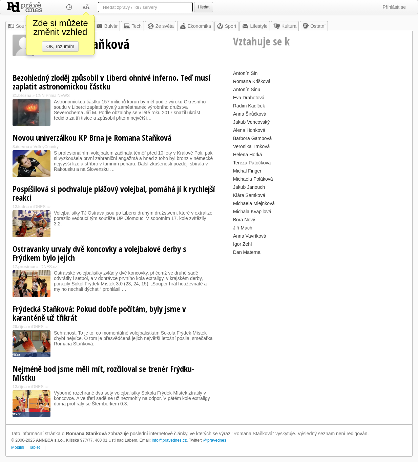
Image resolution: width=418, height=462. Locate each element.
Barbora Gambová (252, 138)
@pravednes (214, 440)
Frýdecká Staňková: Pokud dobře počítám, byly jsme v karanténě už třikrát (99, 313)
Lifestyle (254, 26)
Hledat (203, 7)
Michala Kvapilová (252, 211)
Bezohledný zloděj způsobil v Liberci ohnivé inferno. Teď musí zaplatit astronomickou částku (111, 82)
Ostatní (314, 26)
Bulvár (107, 26)
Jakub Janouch (249, 187)
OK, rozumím (60, 46)
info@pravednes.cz (169, 440)
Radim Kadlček (249, 105)
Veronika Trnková (251, 146)
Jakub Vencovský (251, 122)
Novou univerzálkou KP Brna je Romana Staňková (92, 137)
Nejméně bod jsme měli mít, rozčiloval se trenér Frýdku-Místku (103, 373)
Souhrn (19, 26)
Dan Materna (246, 252)
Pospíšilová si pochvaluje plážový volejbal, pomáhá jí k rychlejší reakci (114, 193)
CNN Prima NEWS (53, 95)
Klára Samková (249, 195)
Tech (132, 26)
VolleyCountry (46, 146)
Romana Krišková (252, 81)
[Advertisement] (319, 304)
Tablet (34, 447)
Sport (226, 26)
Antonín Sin (245, 73)
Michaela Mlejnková (254, 203)
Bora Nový (244, 219)
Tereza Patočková (252, 162)
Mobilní (17, 447)
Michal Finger (247, 171)
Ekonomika (195, 26)
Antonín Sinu (246, 89)
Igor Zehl (242, 244)
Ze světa (160, 26)
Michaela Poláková (253, 179)
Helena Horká (247, 154)
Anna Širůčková (249, 114)
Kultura (284, 26)
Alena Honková (249, 130)
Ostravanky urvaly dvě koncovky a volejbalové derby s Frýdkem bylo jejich (99, 253)
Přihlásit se (394, 7)
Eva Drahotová (249, 97)
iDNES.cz (41, 206)
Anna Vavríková (249, 236)
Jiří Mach (242, 227)
